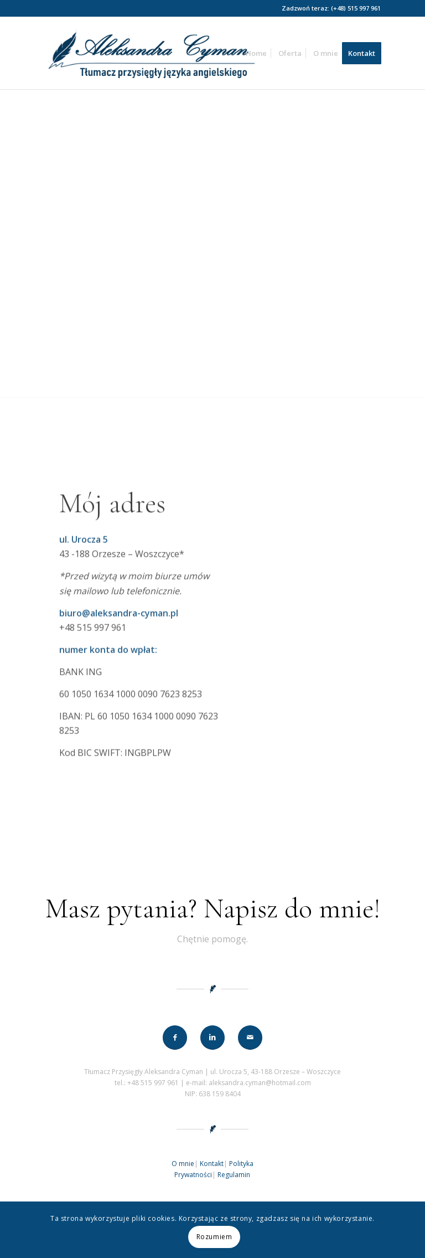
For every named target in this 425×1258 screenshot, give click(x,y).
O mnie (183, 1163)
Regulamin (233, 1174)
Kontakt (212, 1163)
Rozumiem (214, 1236)
